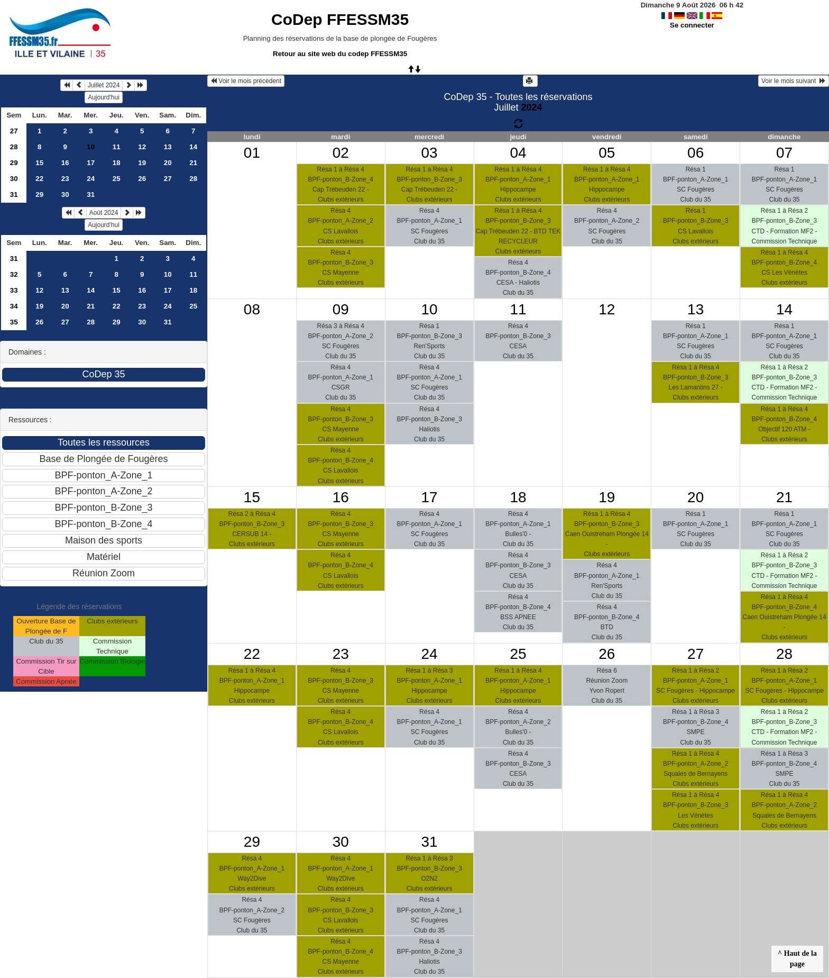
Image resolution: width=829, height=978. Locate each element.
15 (39, 163)
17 (91, 163)
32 (14, 274)
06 (695, 152)
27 (14, 131)
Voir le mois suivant (793, 81)
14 (193, 147)
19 (142, 163)
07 (784, 152)
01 (252, 152)
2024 (531, 107)
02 (341, 152)
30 (14, 179)
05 (606, 152)
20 (168, 163)
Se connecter (692, 25)
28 (14, 147)
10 (168, 274)
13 (168, 147)
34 (14, 306)
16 (65, 163)
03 (429, 152)
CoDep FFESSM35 (340, 19)
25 (117, 179)
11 (117, 147)
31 (14, 194)
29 (14, 163)
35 (14, 322)
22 (39, 179)
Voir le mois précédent (245, 81)
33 (14, 290)
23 (65, 179)
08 (252, 309)
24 (91, 179)
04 (518, 152)
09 (341, 309)
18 (117, 163)
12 (142, 147)
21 (193, 163)
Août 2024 (103, 212)
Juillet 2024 (104, 85)
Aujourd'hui (103, 97)
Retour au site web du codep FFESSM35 (340, 54)
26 (142, 179)
